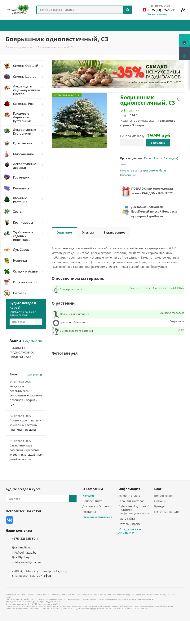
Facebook (19, 520)
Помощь (160, 501)
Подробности (32, 341)
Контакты (89, 511)
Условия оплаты (129, 495)
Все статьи (34, 375)
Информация (129, 489)
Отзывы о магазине (97, 517)
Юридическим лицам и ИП (129, 530)
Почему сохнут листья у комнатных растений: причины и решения (25, 425)
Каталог (88, 495)
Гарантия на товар (131, 501)
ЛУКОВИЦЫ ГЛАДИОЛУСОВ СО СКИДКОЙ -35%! (22, 352)
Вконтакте (9, 520)
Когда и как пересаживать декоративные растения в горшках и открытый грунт (26, 395)
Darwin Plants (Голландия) (161, 158)
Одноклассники (48, 520)
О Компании (92, 489)
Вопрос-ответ (163, 495)
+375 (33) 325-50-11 (26, 539)
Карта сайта (126, 518)
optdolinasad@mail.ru (26, 562)
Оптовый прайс (129, 524)
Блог (157, 489)
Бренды (159, 506)
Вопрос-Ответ (92, 501)
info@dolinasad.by (24, 552)
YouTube (38, 520)
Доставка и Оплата (95, 506)
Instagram (29, 520)
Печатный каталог (167, 511)
